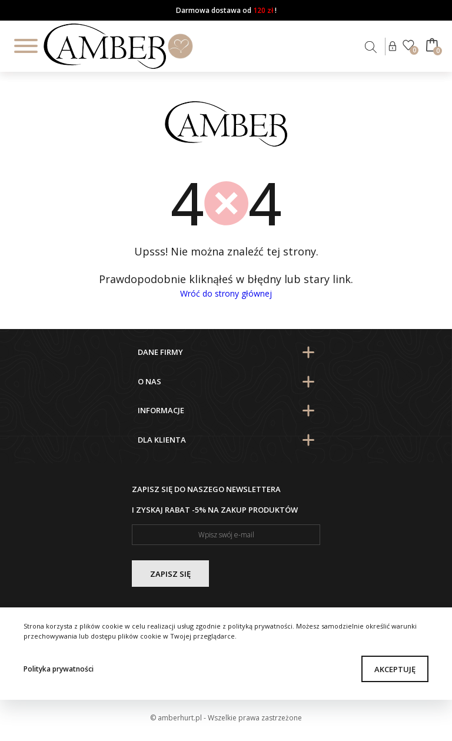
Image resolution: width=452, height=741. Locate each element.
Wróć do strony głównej (226, 293)
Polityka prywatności (59, 669)
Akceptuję (395, 669)
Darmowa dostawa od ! (226, 10)
